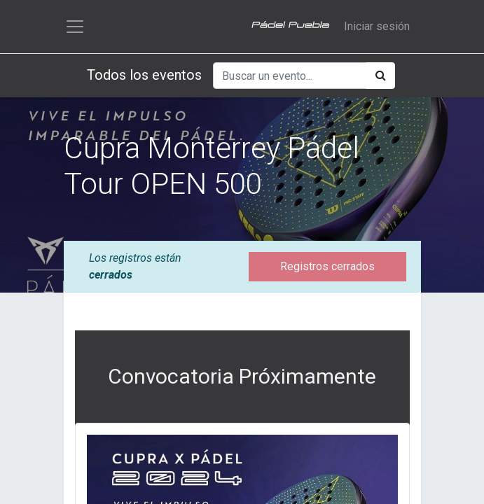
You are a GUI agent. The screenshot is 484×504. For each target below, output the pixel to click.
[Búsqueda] (380, 75)
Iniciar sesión (377, 26)
